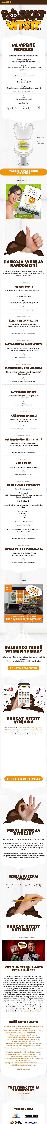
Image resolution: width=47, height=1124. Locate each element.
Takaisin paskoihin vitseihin (23, 172)
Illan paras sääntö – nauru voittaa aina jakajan (20, 1030)
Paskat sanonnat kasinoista (20, 1056)
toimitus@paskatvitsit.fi (23, 1093)
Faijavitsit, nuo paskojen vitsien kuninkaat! (20, 1052)
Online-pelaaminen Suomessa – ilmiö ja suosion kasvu (23, 1048)
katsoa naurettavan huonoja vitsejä (30, 728)
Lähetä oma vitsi (23, 668)
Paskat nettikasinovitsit (20, 1041)
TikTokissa (34, 730)
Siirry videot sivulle (23, 778)
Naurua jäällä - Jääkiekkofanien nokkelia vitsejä (20, 1063)
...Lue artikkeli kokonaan (32, 1011)
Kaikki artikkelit (23, 1069)
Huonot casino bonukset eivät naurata (20, 1039)
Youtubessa (8, 732)
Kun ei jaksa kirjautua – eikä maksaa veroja (20, 1054)
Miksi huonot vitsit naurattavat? (20, 1035)
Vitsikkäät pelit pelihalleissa (20, 1065)
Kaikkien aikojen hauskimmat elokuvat (20, 1037)
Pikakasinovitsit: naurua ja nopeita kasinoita (20, 1033)
